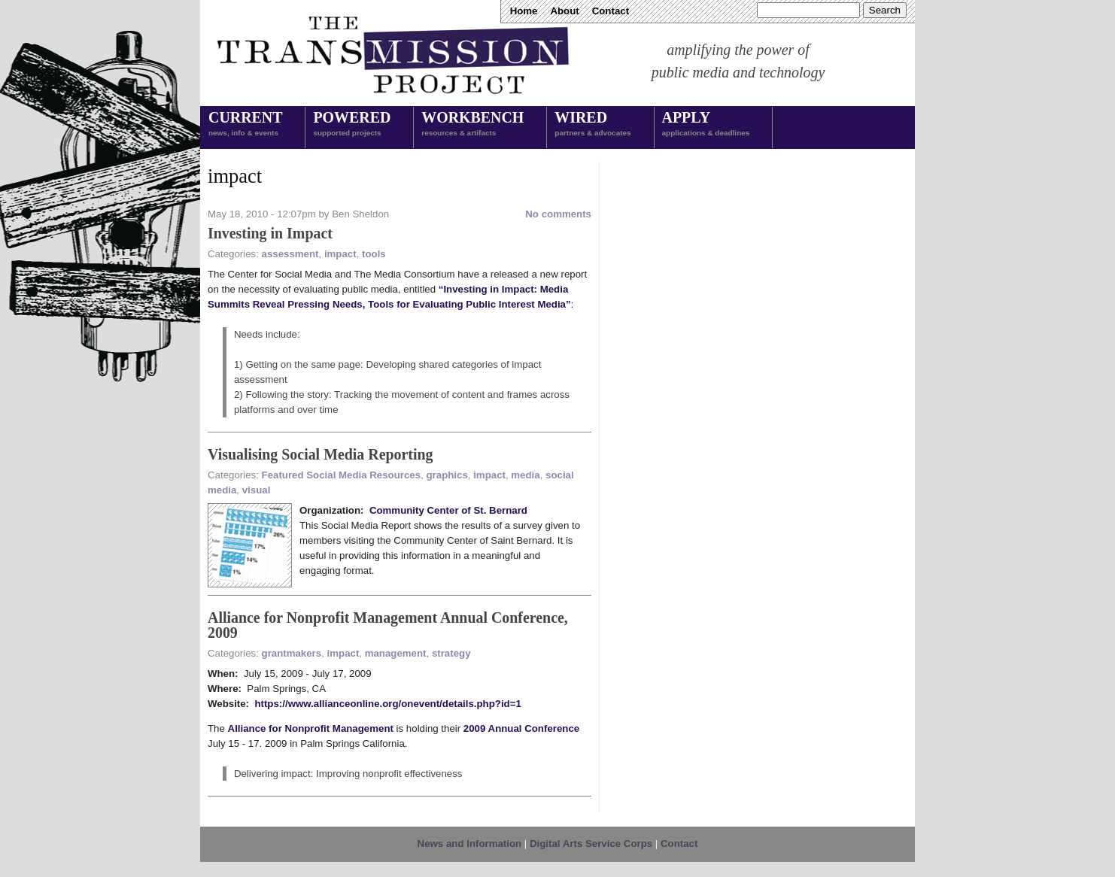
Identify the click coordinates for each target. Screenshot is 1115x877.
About (564, 11)
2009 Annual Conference (521, 728)
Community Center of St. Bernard (448, 510)
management (396, 653)
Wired (592, 125)
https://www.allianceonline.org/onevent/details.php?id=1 (387, 703)
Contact (610, 11)
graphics (447, 475)
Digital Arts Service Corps (591, 843)
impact (340, 253)
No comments (558, 214)
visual (256, 490)
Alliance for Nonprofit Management (310, 728)
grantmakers (292, 653)
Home (524, 11)
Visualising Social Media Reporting (320, 454)
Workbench (472, 125)
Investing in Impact (270, 233)
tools (374, 253)
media (525, 475)
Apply (706, 125)
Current (245, 125)
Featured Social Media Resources (341, 475)
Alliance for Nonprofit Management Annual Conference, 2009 (388, 625)
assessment (290, 253)
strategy (451, 653)
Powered (351, 125)
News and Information (470, 843)
